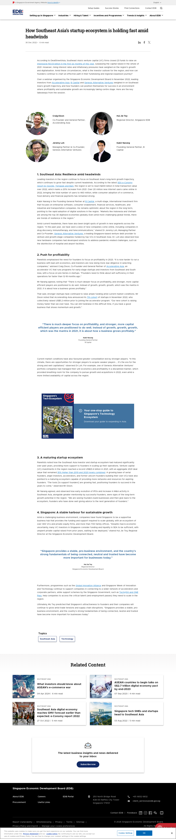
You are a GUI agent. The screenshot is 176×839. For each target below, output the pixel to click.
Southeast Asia (47, 639)
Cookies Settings (125, 833)
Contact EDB (150, 8)
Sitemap (80, 822)
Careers (41, 797)
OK (144, 833)
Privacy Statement (31, 834)
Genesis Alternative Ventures (98, 83)
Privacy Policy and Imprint (25, 826)
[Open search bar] (161, 8)
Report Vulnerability (22, 822)
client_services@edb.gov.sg (146, 801)
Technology (67, 639)
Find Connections (131, 8)
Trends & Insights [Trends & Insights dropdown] (137, 15)
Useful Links (44, 802)
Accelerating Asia (60, 83)
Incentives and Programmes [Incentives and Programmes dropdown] (109, 15)
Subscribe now (88, 764)
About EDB (18, 797)
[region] (88, 833)
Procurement (19, 802)
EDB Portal (68, 797)
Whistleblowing (43, 822)
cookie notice (51, 834)
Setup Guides (93, 8)
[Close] (172, 833)
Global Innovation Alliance (88, 586)
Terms (69, 822)
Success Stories (112, 8)
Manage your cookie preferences (58, 826)
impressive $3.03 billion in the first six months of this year (65, 64)
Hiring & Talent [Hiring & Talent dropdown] (82, 15)
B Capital (75, 83)
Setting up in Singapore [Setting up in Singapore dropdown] (43, 15)
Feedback (132, 813)
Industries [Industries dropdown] (64, 15)
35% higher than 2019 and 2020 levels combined (81, 472)
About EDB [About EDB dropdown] (156, 15)
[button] (53, 3)
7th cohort (92, 297)
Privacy (58, 822)
